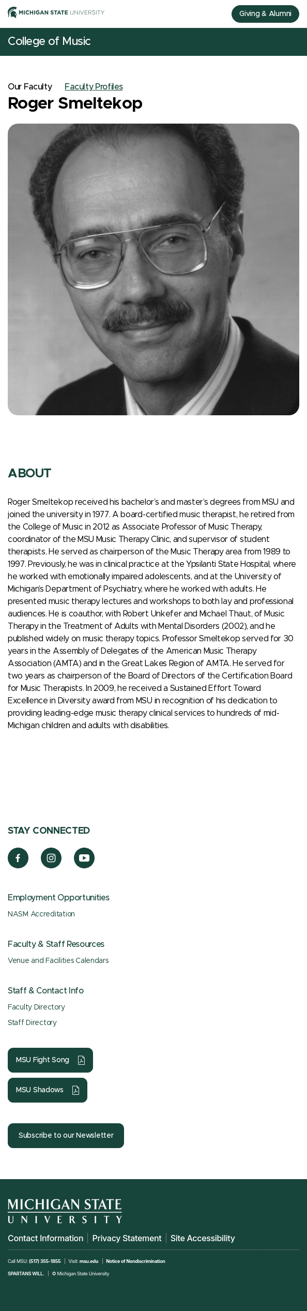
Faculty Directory (36, 1007)
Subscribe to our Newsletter (66, 1135)
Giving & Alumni (265, 14)
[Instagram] (51, 866)
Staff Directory (32, 1023)
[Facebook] (18, 866)
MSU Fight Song (42, 1060)
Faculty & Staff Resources (56, 944)
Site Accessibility (203, 1238)
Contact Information (45, 1238)
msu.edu (89, 1261)
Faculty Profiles (93, 87)
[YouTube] (84, 866)
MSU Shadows (40, 1090)
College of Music (49, 42)
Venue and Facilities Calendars (58, 961)
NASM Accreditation (41, 914)
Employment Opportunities (58, 898)
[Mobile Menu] (291, 42)
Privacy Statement (126, 1238)
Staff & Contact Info (46, 991)
